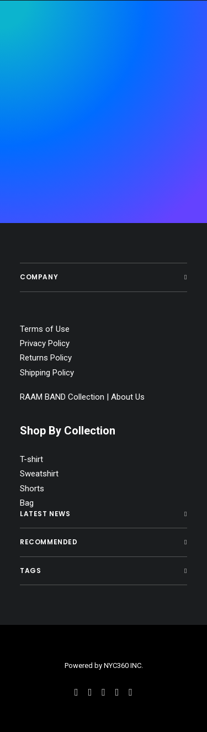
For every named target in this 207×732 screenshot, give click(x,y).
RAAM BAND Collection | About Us (82, 397)
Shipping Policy (47, 373)
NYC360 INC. (123, 665)
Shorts (32, 489)
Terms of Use (45, 329)
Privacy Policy (45, 343)
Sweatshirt (39, 474)
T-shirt (31, 459)
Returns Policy (46, 358)
